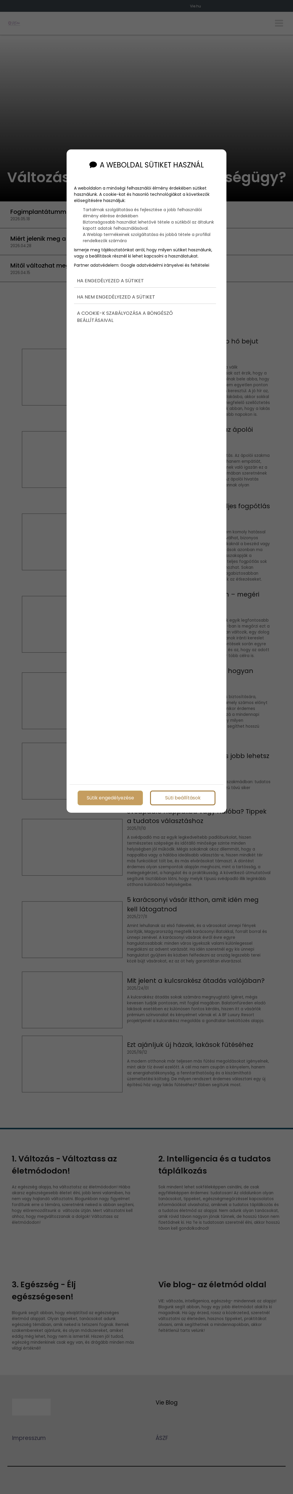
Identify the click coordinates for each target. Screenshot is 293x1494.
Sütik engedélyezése (110, 796)
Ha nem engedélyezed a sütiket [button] (116, 286)
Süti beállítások (183, 796)
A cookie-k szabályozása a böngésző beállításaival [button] (125, 306)
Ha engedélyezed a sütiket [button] (110, 269)
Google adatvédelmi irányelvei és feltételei (164, 254)
